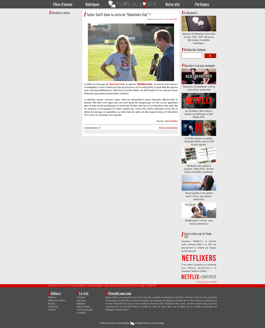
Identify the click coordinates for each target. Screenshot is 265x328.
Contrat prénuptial (95, 286)
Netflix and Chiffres (57, 300)
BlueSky (51, 303)
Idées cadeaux (83, 306)
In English (81, 313)
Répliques (81, 303)
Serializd (52, 310)
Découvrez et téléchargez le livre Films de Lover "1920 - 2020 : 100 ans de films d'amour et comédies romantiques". (198, 38)
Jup (143, 286)
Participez (202, 4)
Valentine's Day (144, 84)
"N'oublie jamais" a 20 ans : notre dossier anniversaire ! (199, 222)
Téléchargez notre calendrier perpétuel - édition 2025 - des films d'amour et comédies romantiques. (199, 168)
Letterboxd (53, 306)
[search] (191, 55)
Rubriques (92, 4)
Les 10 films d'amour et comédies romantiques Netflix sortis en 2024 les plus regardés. (199, 141)
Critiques (81, 297)
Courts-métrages (85, 310)
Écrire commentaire (168, 128)
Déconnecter (202, 282)
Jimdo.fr (82, 286)
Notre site (173, 4)
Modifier (213, 282)
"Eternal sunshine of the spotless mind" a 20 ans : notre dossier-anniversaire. (199, 196)
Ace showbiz (171, 121)
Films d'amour (63, 4)
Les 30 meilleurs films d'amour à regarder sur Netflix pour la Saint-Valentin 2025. (198, 114)
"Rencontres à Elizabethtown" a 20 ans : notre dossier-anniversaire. (199, 88)
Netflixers (52, 297)
